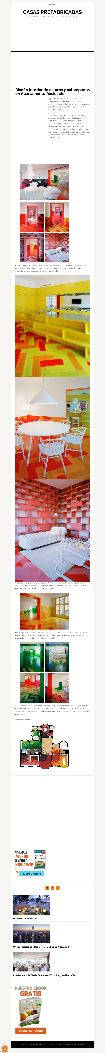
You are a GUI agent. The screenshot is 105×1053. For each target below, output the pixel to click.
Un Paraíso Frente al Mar (25, 918)
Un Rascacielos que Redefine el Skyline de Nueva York (41, 947)
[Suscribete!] (4, 1048)
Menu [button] (54, 4)
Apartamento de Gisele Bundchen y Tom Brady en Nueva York (45, 975)
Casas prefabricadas (52, 12)
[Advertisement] (52, 34)
